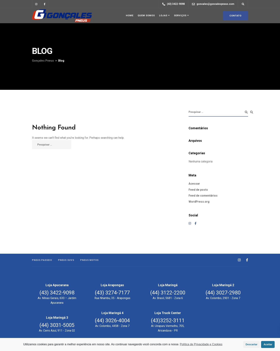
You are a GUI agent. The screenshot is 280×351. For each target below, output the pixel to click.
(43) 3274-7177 (112, 293)
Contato (235, 15)
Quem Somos (146, 15)
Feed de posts (198, 189)
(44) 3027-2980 (223, 293)
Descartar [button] (251, 344)
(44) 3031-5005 (56, 325)
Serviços (180, 15)
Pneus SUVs (66, 260)
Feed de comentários (203, 195)
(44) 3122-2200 (167, 293)
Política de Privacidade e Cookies (201, 344)
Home (129, 15)
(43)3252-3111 (168, 320)
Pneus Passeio (42, 260)
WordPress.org (199, 201)
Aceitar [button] (268, 344)
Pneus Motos (89, 260)
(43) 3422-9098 (56, 293)
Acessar (194, 183)
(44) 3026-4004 (112, 320)
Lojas (163, 15)
